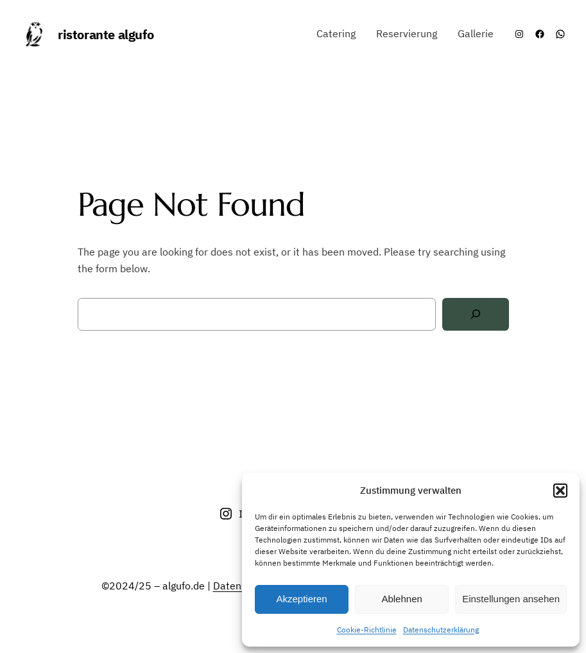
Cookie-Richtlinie (367, 629)
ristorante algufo (105, 34)
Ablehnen (401, 598)
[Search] (475, 314)
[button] (560, 490)
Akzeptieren (301, 598)
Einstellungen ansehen (511, 598)
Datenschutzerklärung (441, 629)
